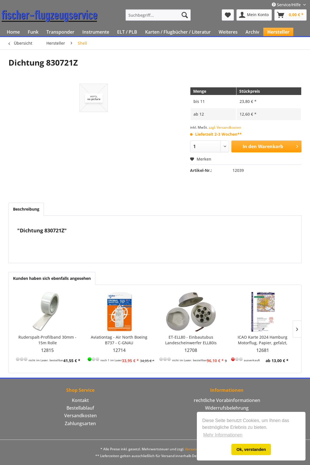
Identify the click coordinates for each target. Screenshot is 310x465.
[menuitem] (158, 15)
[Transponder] (60, 32)
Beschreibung (26, 209)
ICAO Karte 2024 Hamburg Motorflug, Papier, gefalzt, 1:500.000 (262, 340)
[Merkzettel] (228, 15)
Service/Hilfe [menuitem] (287, 4)
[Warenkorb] (290, 15)
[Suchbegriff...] (158, 15)
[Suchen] (185, 15)
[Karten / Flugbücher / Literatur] (178, 32)
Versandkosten (80, 415)
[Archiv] (252, 32)
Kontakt (80, 400)
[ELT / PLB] (127, 32)
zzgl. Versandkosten (225, 127)
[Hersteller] (278, 32)
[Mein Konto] (254, 15)
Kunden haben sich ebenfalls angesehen (52, 278)
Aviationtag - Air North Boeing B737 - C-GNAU (119, 339)
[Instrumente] (95, 32)
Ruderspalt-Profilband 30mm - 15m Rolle (47, 339)
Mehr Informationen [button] (222, 434)
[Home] (13, 32)
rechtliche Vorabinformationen (227, 400)
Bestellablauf (80, 408)
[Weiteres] (228, 32)
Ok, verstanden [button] (251, 449)
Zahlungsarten (80, 423)
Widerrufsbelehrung (227, 408)
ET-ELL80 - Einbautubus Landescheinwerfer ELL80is (191, 339)
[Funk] (33, 32)
